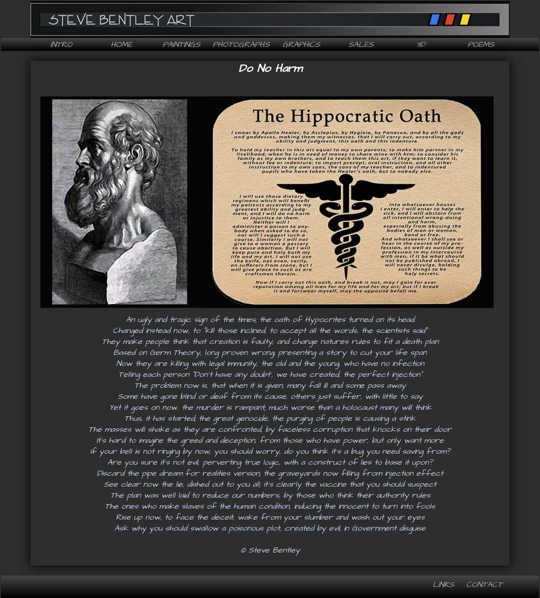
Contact (484, 584)
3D (420, 44)
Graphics (301, 44)
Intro (61, 44)
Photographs (241, 44)
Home (121, 44)
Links (443, 584)
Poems (481, 44)
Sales (360, 44)
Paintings (181, 44)
